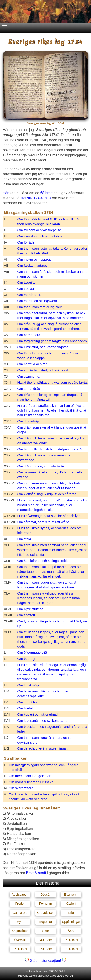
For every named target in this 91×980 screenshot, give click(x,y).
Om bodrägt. (26, 659)
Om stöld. (24, 539)
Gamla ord (19, 912)
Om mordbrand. (29, 295)
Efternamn (71, 894)
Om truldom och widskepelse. (39, 230)
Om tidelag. (26, 288)
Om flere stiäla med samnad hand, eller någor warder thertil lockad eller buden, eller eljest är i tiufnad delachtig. (52, 549)
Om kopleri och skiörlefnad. (38, 714)
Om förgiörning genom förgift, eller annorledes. (52, 341)
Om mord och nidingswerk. (37, 301)
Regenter (45, 922)
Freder (20, 903)
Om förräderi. (27, 242)
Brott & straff (36, 873)
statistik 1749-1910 (35, 198)
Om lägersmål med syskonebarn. (42, 720)
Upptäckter (20, 931)
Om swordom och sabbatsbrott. (41, 236)
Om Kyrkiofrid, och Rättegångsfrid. (43, 347)
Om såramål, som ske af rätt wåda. (43, 522)
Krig (71, 912)
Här (6, 193)
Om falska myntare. (32, 265)
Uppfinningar (71, 922)
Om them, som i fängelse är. (30, 776)
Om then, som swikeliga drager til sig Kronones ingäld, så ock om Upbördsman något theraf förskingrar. (48, 598)
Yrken (45, 931)
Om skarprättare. (21, 788)
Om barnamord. (29, 335)
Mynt (20, 922)
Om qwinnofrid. (28, 376)
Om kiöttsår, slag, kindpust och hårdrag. (47, 494)
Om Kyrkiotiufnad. (30, 609)
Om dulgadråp (28, 421)
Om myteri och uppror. (34, 259)
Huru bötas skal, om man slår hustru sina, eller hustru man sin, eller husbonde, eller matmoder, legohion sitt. (52, 505)
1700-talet (45, 949)
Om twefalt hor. (28, 708)
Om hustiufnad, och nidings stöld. (42, 561)
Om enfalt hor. (28, 702)
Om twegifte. (27, 282)
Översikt (20, 940)
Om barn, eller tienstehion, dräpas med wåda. (51, 449)
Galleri (71, 903)
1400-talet (45, 940)
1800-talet (71, 949)
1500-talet (71, 940)
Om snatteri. (26, 615)
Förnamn (45, 903)
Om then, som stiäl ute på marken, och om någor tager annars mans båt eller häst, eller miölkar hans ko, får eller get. (50, 571)
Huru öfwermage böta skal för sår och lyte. (49, 516)
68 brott (46, 193)
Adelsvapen (20, 894)
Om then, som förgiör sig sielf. (40, 307)
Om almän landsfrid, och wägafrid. (43, 370)
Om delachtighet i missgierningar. (42, 748)
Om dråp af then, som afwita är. (41, 466)
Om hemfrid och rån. (33, 364)
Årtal (71, 931)
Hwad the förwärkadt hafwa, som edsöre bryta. (52, 382)
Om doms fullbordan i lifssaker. (32, 782)
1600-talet (20, 949)
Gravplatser (45, 912)
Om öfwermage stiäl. (33, 652)
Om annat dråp (28, 388)
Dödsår (45, 894)
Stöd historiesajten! (45, 961)
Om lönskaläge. (29, 685)
